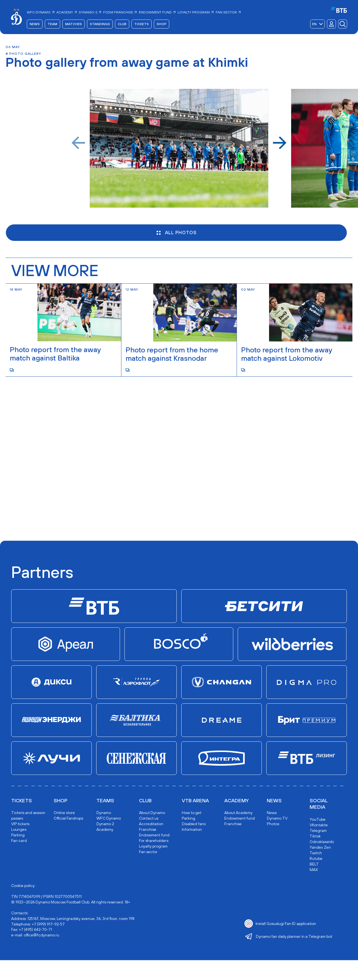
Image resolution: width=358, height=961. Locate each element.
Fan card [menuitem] (19, 841)
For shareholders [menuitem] (153, 841)
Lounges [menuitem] (18, 830)
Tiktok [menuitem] (315, 836)
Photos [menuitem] (273, 824)
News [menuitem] (272, 813)
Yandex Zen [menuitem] (320, 848)
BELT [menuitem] (314, 864)
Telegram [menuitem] (318, 831)
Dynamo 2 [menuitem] (105, 824)
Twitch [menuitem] (316, 853)
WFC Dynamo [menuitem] (108, 819)
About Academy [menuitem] (238, 813)
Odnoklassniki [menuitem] (322, 842)
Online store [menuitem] (64, 813)
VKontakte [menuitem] (319, 825)
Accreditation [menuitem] (151, 824)
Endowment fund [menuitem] (154, 836)
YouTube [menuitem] (318, 820)
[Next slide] (280, 143)
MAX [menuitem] (314, 870)
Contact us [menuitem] (148, 819)
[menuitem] (41, 12)
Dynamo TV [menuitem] (277, 819)
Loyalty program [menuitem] (153, 847)
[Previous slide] (78, 143)
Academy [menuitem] (104, 830)
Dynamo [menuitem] (103, 813)
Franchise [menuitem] (147, 830)
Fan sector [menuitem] (148, 852)
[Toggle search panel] (342, 24)
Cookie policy (23, 886)
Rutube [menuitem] (316, 859)
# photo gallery (23, 54)
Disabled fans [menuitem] (194, 824)
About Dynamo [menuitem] (152, 813)
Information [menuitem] (192, 830)
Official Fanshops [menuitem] (68, 819)
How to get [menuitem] (191, 813)
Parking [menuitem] (18, 836)
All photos (176, 233)
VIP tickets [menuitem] (20, 824)
